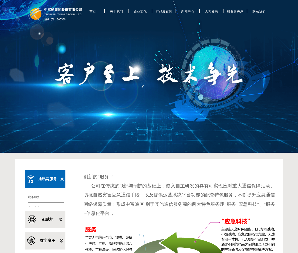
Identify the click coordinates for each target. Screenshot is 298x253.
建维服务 (34, 153)
